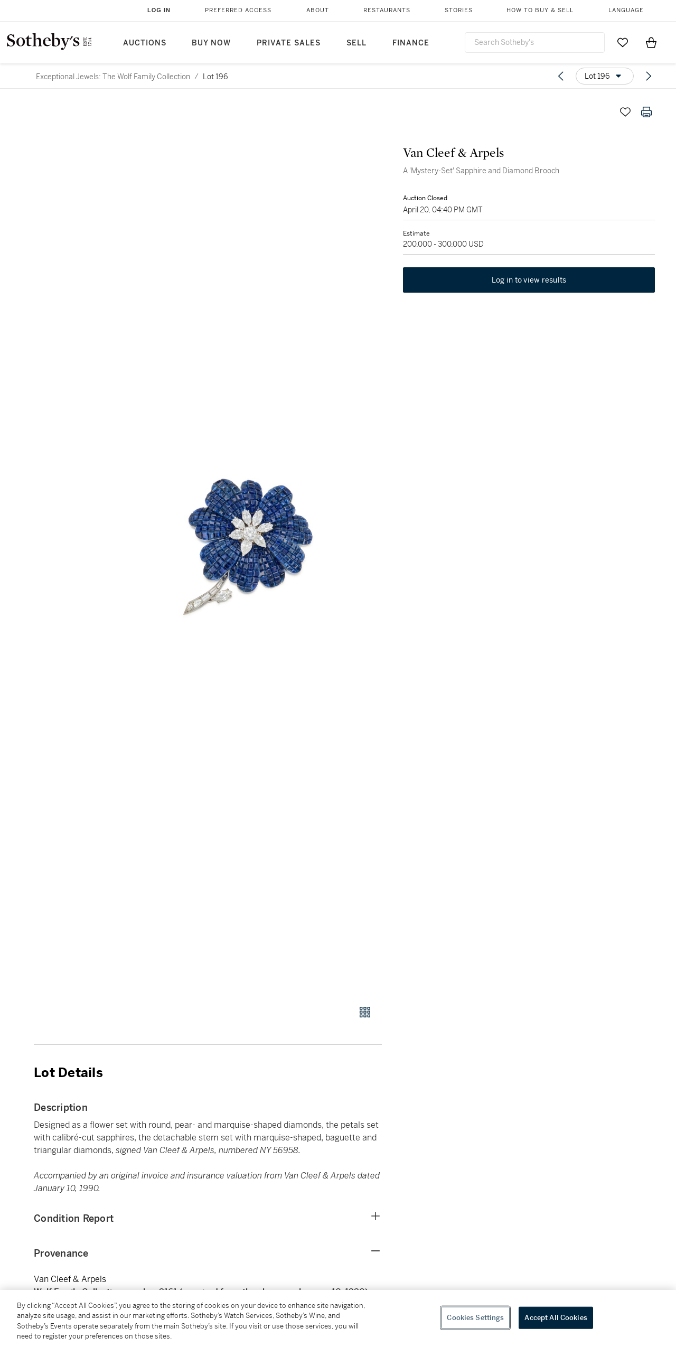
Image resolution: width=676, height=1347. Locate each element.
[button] (248, 547)
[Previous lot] (560, 76)
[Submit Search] (592, 42)
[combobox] (535, 42)
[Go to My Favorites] (622, 42)
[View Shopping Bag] (651, 42)
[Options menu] (605, 76)
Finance (410, 43)
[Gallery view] (364, 1012)
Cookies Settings (475, 1317)
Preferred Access (238, 10)
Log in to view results (529, 280)
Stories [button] (459, 10)
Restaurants (386, 10)
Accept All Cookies (555, 1317)
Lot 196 (215, 76)
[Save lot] (625, 112)
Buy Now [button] (211, 43)
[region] (338, 1318)
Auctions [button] (144, 43)
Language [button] (626, 10)
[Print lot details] (646, 112)
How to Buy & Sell (540, 10)
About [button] (317, 10)
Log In (159, 10)
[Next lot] (648, 76)
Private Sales (289, 43)
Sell (356, 43)
